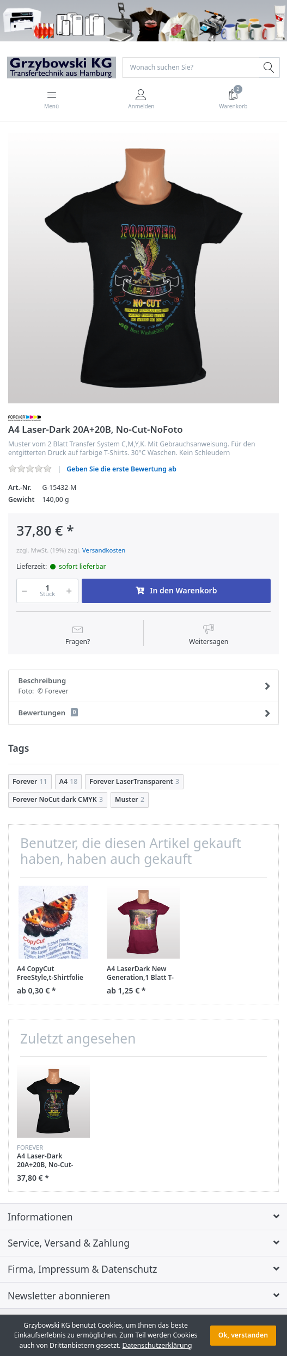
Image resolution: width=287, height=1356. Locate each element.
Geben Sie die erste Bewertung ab (121, 469)
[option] (143, 268)
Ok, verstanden (243, 1335)
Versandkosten (103, 550)
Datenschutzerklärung (157, 1345)
